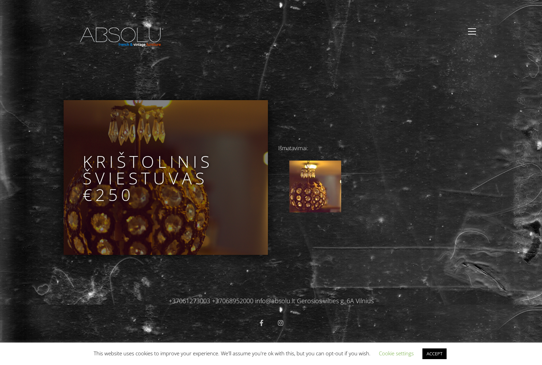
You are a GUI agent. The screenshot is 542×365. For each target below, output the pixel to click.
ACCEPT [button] (434, 353)
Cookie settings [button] (396, 353)
